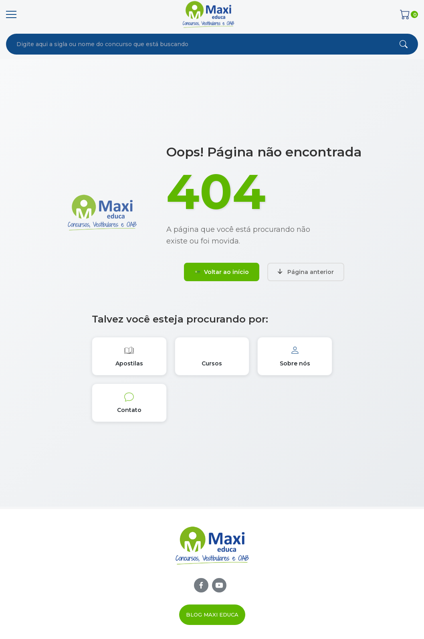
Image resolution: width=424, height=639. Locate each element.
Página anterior (306, 272)
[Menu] (11, 14)
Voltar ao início (221, 272)
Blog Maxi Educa (212, 614)
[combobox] (174, 44)
